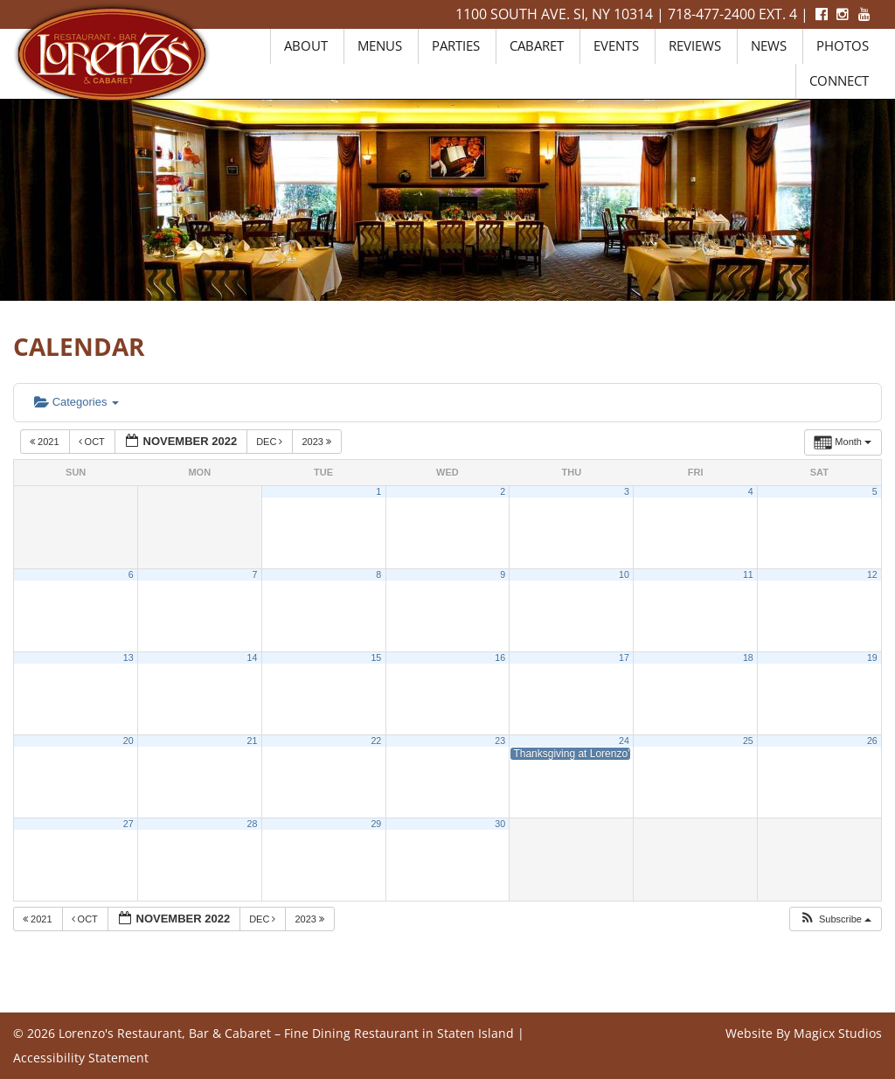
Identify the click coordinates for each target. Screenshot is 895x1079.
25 (748, 740)
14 (252, 657)
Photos (842, 45)
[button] (835, 919)
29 (376, 823)
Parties (456, 45)
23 (500, 740)
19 (872, 657)
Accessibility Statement (81, 1057)
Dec (270, 441)
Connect (839, 80)
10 (624, 574)
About (306, 45)
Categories (76, 401)
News (769, 45)
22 (376, 740)
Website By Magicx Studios (803, 1033)
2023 (318, 441)
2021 (46, 441)
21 (252, 740)
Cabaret (537, 45)
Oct (93, 441)
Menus (379, 45)
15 (376, 657)
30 (500, 823)
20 (128, 740)
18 (748, 657)
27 (128, 823)
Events (616, 45)
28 (252, 823)
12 (872, 574)
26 (872, 740)
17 (624, 657)
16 (500, 657)
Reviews (695, 45)
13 (128, 657)
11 (748, 574)
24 (624, 740)
